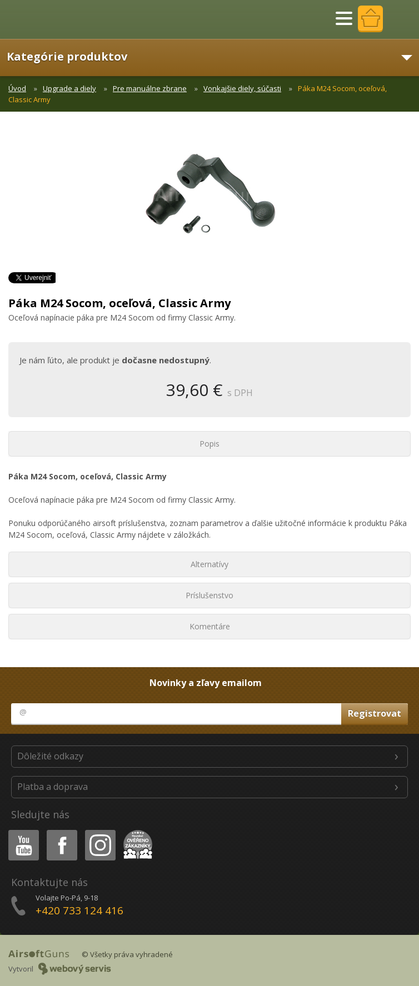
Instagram (99, 832)
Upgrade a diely (69, 88)
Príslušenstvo (209, 595)
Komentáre (209, 626)
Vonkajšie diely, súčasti (242, 88)
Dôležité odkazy (50, 756)
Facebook (61, 832)
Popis (209, 443)
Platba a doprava (52, 786)
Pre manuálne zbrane (150, 88)
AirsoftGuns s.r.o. (47, 19)
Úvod (17, 88)
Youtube (20, 832)
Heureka (135, 832)
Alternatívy (209, 564)
